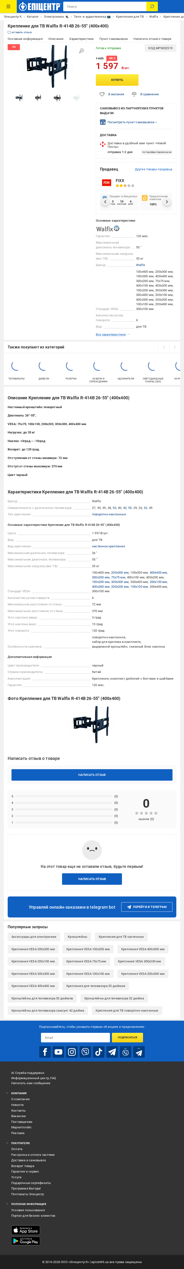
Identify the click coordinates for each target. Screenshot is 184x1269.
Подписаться (127, 1037)
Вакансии (18, 1116)
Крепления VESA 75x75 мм (86, 961)
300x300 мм (120, 582)
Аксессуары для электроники (34, 936)
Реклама (17, 1133)
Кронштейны (77, 936)
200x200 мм (120, 586)
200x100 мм (158, 582)
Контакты (18, 1110)
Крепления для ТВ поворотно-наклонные (127, 1010)
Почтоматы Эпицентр (27, 1194)
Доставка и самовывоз (28, 1160)
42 (124, 508)
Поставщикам (21, 1122)
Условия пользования (28, 1210)
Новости (17, 1105)
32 (145, 508)
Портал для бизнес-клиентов (33, 1215)
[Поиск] (152, 6)
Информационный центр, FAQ (33, 1078)
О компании (20, 1099)
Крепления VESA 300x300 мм (33, 974)
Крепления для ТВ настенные (121, 936)
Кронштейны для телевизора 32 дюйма (114, 998)
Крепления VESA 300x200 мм (139, 961)
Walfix (140, 265)
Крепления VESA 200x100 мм (33, 961)
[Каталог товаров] (8, 6)
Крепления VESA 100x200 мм (88, 949)
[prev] (163, 347)
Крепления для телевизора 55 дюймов (95, 986)
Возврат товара (22, 1166)
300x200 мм (100, 577)
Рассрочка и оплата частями (33, 1155)
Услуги (16, 1177)
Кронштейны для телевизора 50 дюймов (42, 998)
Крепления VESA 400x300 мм (143, 949)
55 (130, 508)
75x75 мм (118, 577)
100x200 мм (100, 582)
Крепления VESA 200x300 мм (143, 974)
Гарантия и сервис (25, 1171)
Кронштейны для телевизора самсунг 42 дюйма (48, 1010)
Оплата (16, 1149)
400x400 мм (158, 572)
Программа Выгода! (26, 1188)
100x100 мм (139, 586)
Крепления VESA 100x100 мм (88, 974)
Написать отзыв (92, 775)
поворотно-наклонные (109, 514)
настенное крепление (108, 546)
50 (114, 508)
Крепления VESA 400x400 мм (33, 986)
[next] (174, 347)
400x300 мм (100, 586)
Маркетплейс (21, 1127)
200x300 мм (120, 572)
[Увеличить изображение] (81, 51)
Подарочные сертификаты (31, 1183)
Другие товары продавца (153, 169)
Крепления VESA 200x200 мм (33, 949)
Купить (117, 80)
